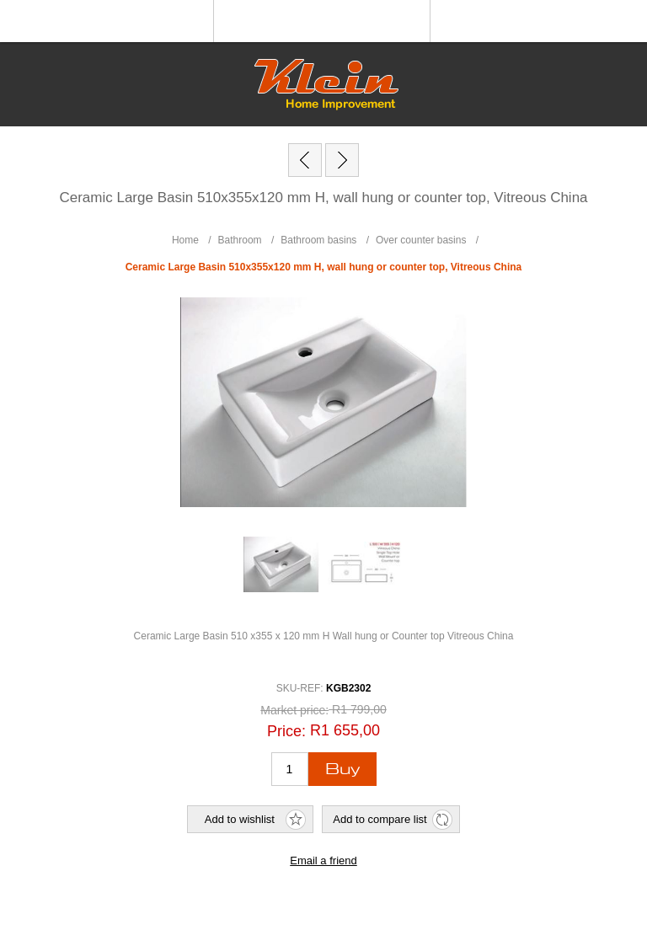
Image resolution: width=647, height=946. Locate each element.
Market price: (294, 711)
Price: (286, 730)
